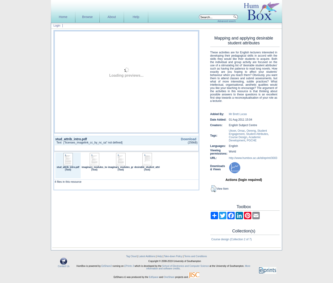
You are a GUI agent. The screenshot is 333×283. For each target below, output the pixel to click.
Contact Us (63, 265)
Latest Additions (147, 256)
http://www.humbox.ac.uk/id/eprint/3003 (253, 158)
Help (136, 17)
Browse (87, 17)
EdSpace (153, 277)
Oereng (251, 130)
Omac (241, 130)
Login (56, 25)
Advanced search (227, 21)
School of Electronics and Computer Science (185, 266)
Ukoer (232, 130)
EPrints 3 (129, 266)
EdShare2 (106, 266)
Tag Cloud (131, 256)
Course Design (238, 137)
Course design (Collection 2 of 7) (231, 239)
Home (63, 17)
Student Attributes (257, 134)
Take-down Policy (173, 256)
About (112, 17)
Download (188, 139)
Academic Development (245, 139)
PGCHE (252, 140)
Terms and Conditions (195, 256)
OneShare (169, 277)
